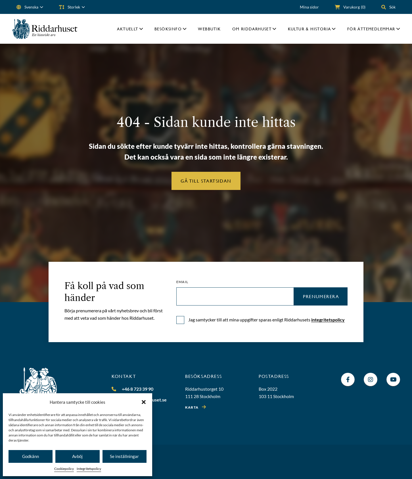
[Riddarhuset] (45, 28)
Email (182, 282)
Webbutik (209, 29)
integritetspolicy (328, 319)
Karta (191, 407)
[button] (144, 402)
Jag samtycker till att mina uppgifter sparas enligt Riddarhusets (266, 319)
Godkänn (30, 456)
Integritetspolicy (89, 469)
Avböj (77, 456)
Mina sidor (309, 7)
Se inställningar (124, 456)
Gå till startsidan (206, 180)
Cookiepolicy (64, 469)
